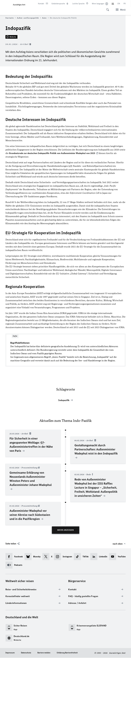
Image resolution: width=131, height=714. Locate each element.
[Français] (125, 3)
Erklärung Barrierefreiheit (67, 709)
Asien (45, 18)
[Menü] (120, 10)
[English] (119, 3)
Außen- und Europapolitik (29, 18)
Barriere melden (43, 709)
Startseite (10, 18)
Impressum (10, 709)
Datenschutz (26, 709)
